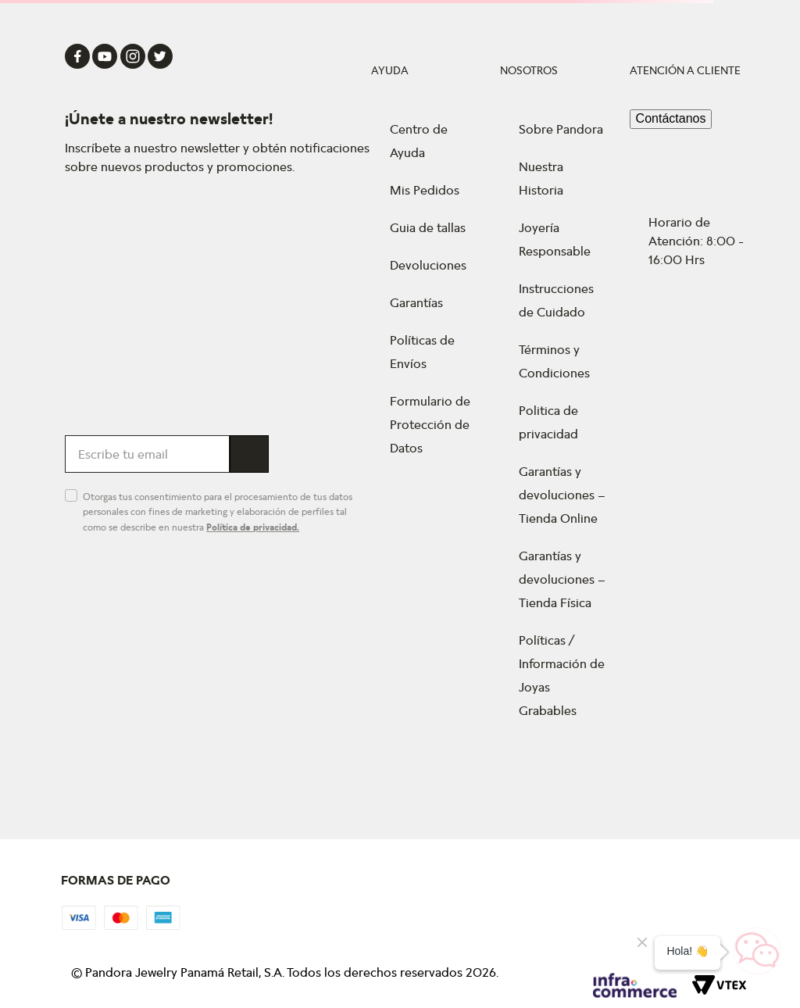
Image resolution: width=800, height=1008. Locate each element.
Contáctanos (671, 118)
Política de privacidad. (252, 527)
